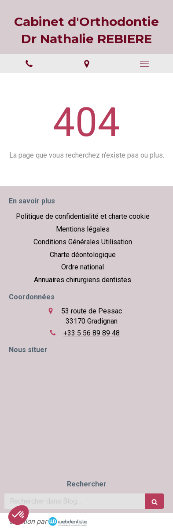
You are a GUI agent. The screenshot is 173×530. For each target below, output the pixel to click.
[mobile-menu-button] (144, 64)
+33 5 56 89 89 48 (91, 333)
